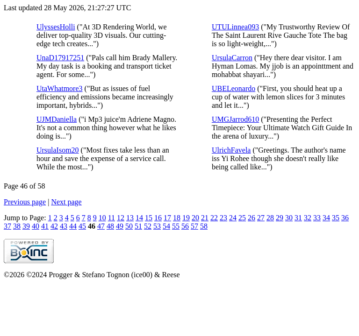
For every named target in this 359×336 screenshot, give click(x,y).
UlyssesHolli (55, 27)
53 (157, 226)
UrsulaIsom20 (57, 150)
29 (279, 218)
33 (317, 218)
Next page (66, 202)
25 (242, 218)
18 (176, 218)
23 (223, 218)
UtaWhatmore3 (59, 88)
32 (307, 218)
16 (158, 218)
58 (204, 226)
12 (120, 218)
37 (7, 226)
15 (148, 218)
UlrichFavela (231, 150)
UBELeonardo (233, 88)
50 (129, 226)
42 (54, 226)
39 (26, 226)
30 (289, 218)
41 (45, 226)
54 (166, 226)
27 (261, 218)
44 (73, 226)
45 (82, 226)
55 (176, 226)
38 (17, 226)
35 (335, 218)
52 (147, 226)
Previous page (25, 202)
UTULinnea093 (235, 27)
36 (345, 218)
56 (185, 226)
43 (63, 226)
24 (233, 218)
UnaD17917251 (60, 58)
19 (186, 218)
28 (270, 218)
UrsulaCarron (232, 58)
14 (139, 218)
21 (204, 218)
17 (167, 218)
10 (102, 218)
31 (298, 218)
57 (194, 226)
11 (111, 218)
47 (101, 226)
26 (251, 218)
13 (130, 218)
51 (138, 226)
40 (35, 226)
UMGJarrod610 (235, 119)
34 (326, 218)
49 (119, 226)
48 (110, 226)
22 (214, 218)
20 (195, 218)
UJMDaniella (56, 119)
